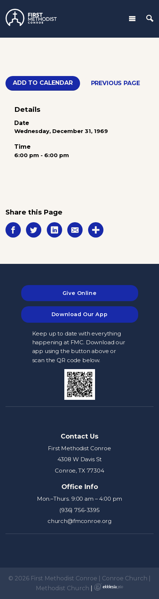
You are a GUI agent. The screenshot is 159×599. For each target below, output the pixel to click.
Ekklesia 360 (108, 587)
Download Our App (79, 314)
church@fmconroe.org (79, 521)
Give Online (79, 293)
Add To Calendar (43, 82)
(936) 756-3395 (79, 510)
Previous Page (115, 83)
